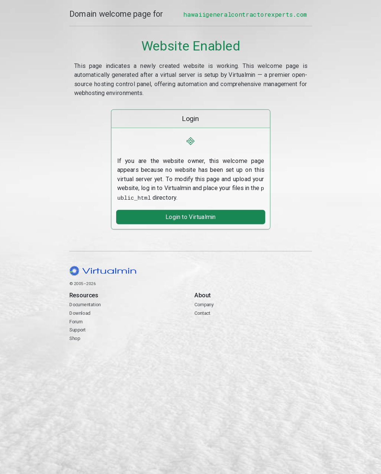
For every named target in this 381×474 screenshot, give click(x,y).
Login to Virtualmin (190, 215)
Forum (75, 320)
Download (79, 311)
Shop (74, 337)
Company (204, 303)
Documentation (85, 303)
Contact (253, 333)
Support (77, 328)
